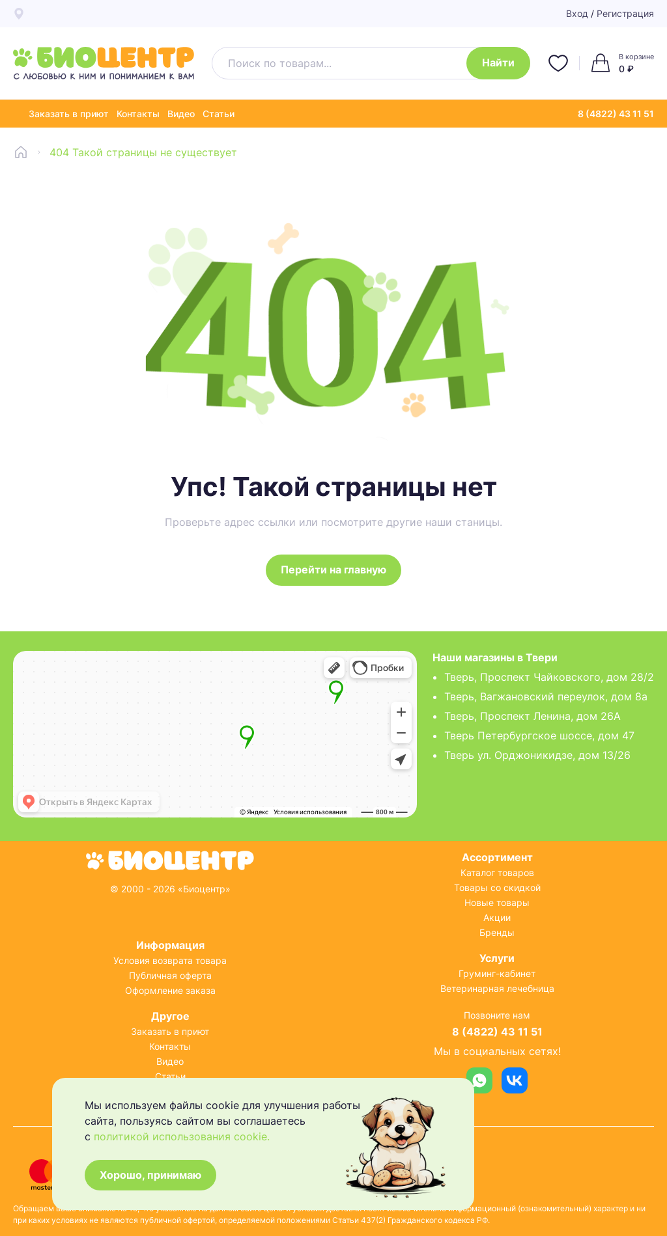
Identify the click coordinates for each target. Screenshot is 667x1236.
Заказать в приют (69, 113)
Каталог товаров (497, 872)
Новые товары (497, 902)
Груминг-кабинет (497, 973)
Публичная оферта (170, 975)
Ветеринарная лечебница (497, 988)
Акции (497, 917)
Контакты (138, 113)
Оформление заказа (170, 990)
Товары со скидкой (497, 887)
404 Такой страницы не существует (143, 152)
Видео (181, 113)
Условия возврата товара (170, 960)
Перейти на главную (333, 570)
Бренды (497, 932)
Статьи (218, 113)
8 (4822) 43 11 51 (616, 113)
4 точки (259, 13)
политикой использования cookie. (182, 1135)
